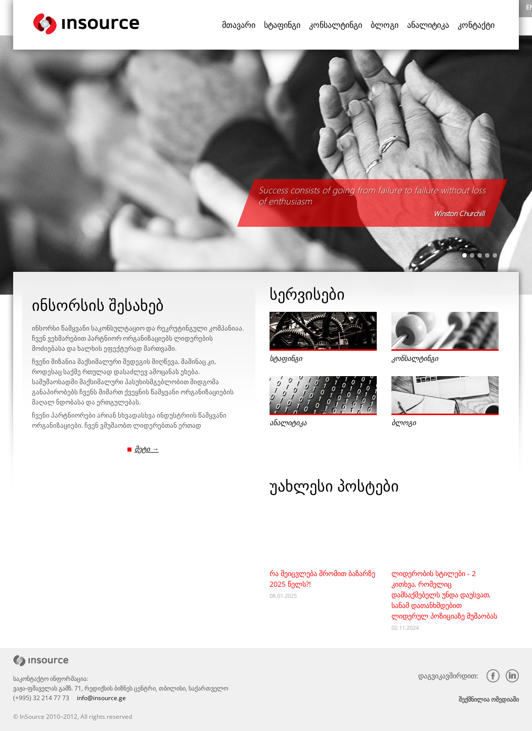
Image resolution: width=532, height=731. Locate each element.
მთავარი (238, 25)
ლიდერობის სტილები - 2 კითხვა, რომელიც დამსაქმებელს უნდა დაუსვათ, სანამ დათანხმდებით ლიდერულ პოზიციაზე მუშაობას (444, 594)
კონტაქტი (476, 25)
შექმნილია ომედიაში (489, 699)
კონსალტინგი (335, 25)
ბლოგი (384, 25)
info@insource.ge (101, 698)
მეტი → (147, 449)
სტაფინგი (282, 25)
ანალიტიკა (428, 25)
